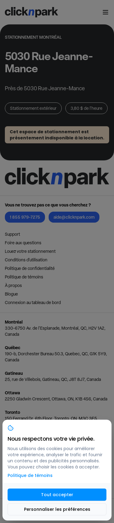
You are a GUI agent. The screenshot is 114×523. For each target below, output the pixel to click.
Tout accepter (57, 495)
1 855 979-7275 (25, 217)
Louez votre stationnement (30, 251)
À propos (13, 285)
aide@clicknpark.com (74, 217)
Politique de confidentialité (30, 268)
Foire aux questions (23, 242)
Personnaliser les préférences (57, 509)
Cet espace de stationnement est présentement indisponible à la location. (57, 135)
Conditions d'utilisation (26, 260)
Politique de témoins (24, 277)
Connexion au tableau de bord (33, 302)
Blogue (11, 294)
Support (12, 234)
